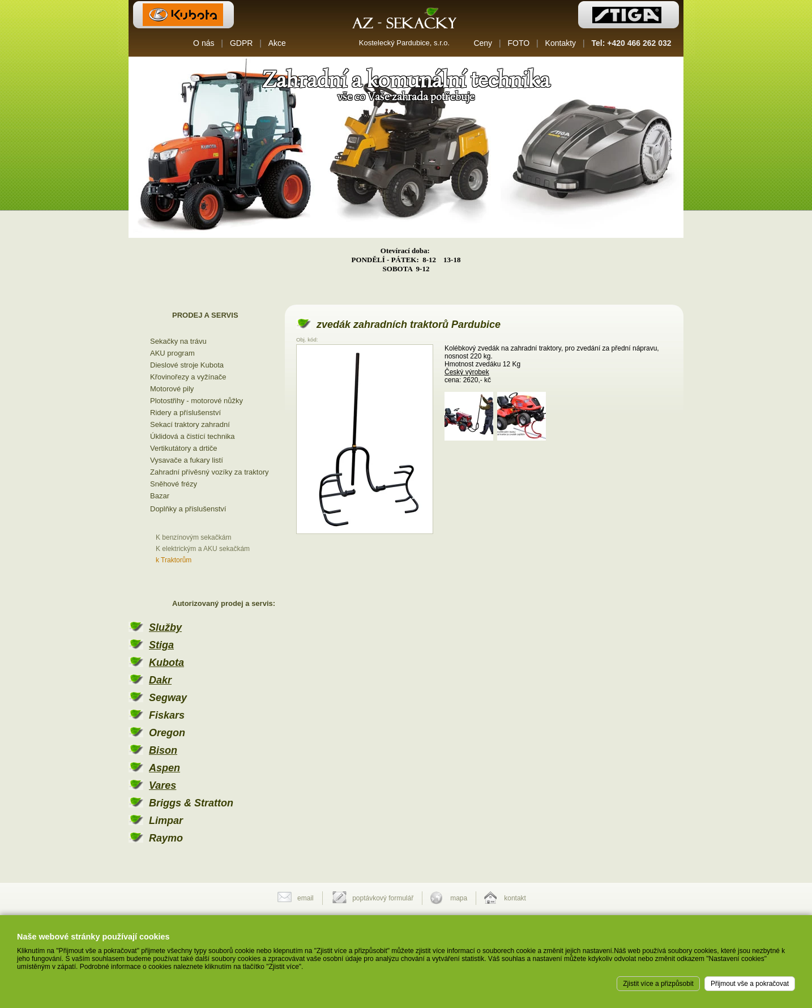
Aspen (164, 768)
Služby (165, 627)
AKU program (172, 353)
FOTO (519, 43)
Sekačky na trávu (178, 341)
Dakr (160, 680)
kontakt (515, 898)
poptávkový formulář (382, 898)
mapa (458, 898)
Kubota (166, 662)
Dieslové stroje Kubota (187, 365)
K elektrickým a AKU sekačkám (203, 549)
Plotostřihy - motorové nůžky (196, 400)
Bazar (159, 496)
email (305, 898)
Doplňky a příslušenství (188, 509)
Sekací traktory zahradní (190, 424)
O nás (203, 43)
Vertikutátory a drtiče (183, 448)
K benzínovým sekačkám (193, 537)
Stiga (161, 645)
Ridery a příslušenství (185, 412)
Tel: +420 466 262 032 (632, 43)
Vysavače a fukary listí (186, 460)
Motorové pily (172, 389)
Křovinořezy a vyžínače (188, 377)
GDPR (241, 43)
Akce (277, 43)
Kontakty (560, 43)
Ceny (482, 43)
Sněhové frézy (173, 484)
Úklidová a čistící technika (192, 436)
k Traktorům (173, 560)
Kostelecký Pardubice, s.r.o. (404, 43)
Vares (162, 785)
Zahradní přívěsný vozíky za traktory (209, 472)
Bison (163, 750)
